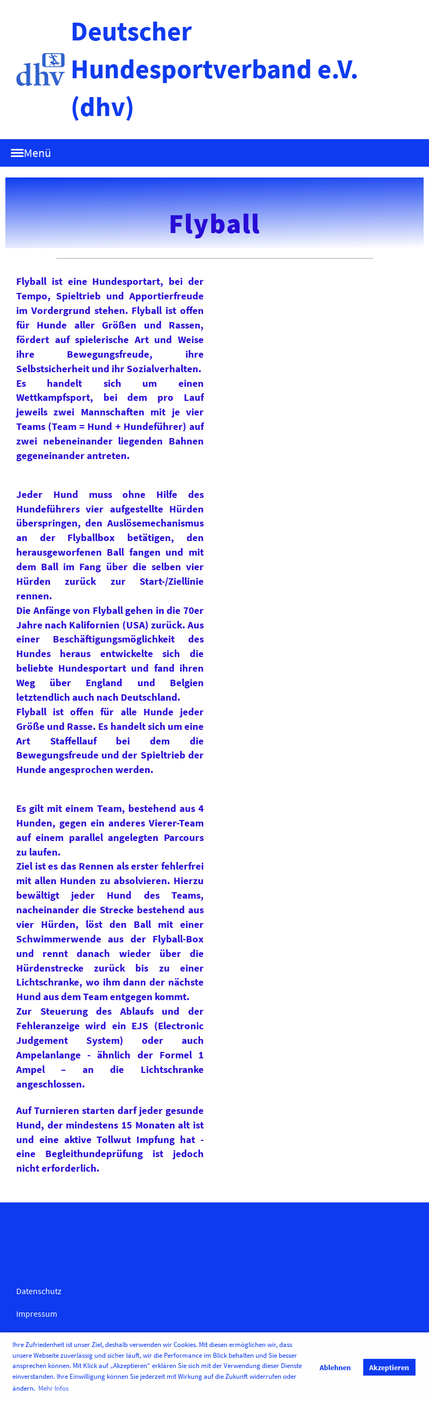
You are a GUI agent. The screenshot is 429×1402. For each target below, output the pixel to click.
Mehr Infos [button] (53, 1388)
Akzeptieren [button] (389, 1367)
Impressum (36, 1313)
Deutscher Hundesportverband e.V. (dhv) (214, 69)
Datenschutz (38, 1290)
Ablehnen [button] (335, 1367)
